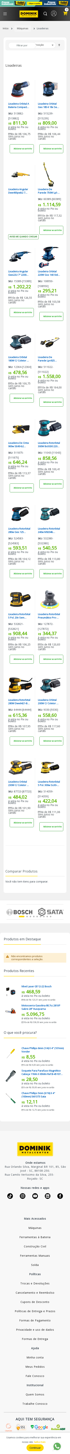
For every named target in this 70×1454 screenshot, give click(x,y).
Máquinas (22, 28)
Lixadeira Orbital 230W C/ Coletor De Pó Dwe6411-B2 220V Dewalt (19, 783)
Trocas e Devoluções (35, 1283)
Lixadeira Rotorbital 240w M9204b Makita (49, 530)
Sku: (10, 113)
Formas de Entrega (35, 1339)
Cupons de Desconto (35, 1302)
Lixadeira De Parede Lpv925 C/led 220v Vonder (48, 358)
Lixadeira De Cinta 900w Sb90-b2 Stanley (18, 444)
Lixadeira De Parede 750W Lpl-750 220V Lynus (47, 191)
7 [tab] (44, 916)
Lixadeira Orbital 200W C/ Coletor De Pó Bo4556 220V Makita (49, 701)
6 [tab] (40, 916)
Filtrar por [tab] (22, 45)
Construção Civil (35, 1246)
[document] (35, 1443)
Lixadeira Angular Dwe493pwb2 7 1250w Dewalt (18, 191)
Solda (35, 1265)
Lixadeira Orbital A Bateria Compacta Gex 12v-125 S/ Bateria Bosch (18, 105)
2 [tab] (27, 916)
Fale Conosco (35, 1376)
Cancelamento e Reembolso (35, 1292)
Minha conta (35, 1357)
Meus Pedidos (35, 1366)
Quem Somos (35, 1394)
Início (6, 28)
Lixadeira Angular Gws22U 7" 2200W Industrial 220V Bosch (18, 273)
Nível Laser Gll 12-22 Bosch (36, 986)
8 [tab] (47, 916)
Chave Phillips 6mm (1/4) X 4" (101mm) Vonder (42, 1049)
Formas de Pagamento (35, 1320)
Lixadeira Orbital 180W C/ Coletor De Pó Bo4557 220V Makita (19, 358)
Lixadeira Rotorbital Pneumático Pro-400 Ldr (49, 615)
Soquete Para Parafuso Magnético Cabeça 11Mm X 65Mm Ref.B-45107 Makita (41, 1072)
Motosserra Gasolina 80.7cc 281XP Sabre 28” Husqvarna (40, 1007)
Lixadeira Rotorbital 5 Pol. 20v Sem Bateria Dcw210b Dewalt (19, 615)
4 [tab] (34, 916)
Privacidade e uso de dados (35, 1329)
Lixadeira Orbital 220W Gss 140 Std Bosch (48, 273)
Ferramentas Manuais (35, 1255)
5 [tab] (37, 916)
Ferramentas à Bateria (35, 1237)
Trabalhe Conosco (35, 1403)
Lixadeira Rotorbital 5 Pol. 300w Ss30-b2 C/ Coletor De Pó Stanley (49, 783)
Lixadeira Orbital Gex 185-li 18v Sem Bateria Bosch (48, 105)
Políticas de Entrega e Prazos (35, 1311)
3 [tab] (30, 916)
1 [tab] (21, 916)
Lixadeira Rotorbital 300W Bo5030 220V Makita (49, 444)
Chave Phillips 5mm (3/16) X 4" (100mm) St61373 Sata (38, 1094)
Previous (9, 911)
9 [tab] (50, 916)
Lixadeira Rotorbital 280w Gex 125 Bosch (19, 530)
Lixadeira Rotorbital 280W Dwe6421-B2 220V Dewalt (19, 701)
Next (61, 911)
